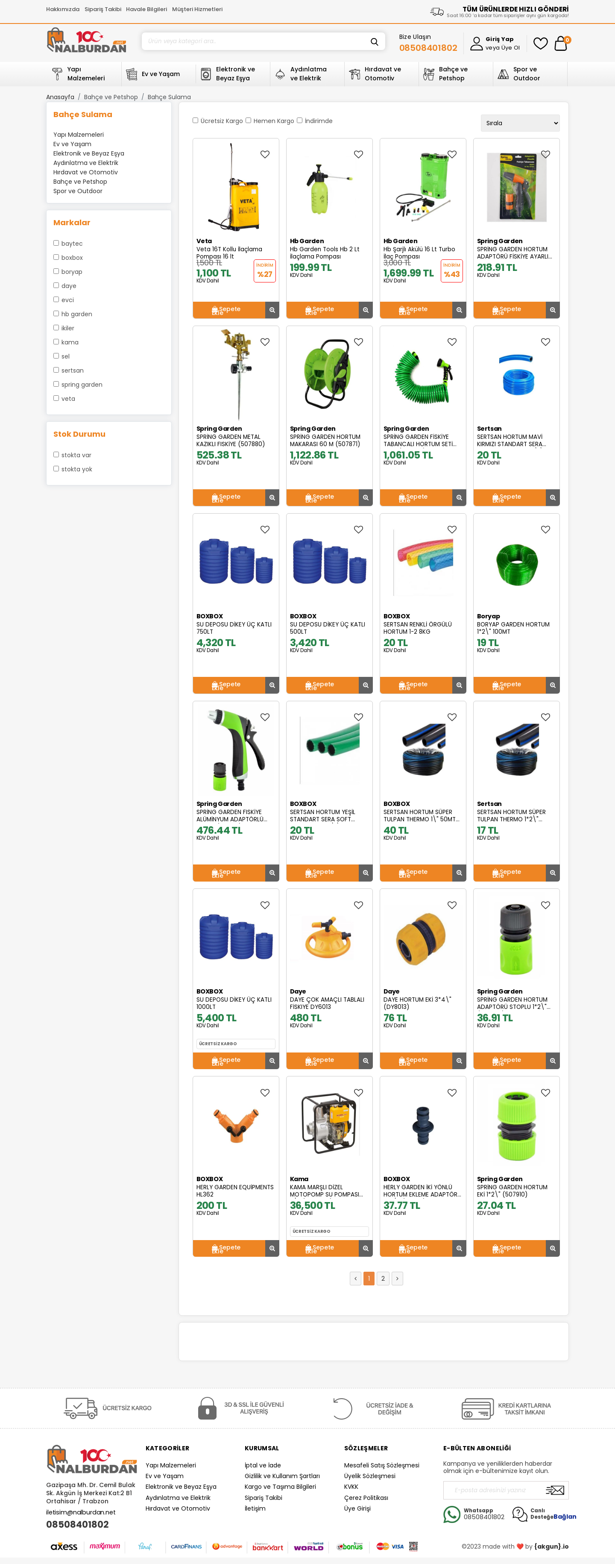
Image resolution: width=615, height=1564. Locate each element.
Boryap (72, 272)
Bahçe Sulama (169, 97)
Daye (69, 286)
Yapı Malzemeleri (171, 1465)
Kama (70, 342)
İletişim (255, 1508)
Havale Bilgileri (146, 9)
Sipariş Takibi (103, 9)
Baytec (72, 243)
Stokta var (76, 455)
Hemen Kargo (274, 121)
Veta (68, 398)
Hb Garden (77, 314)
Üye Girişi (357, 1508)
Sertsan (73, 370)
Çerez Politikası (366, 1497)
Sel (66, 356)
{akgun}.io (551, 1546)
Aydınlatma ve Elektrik (178, 1497)
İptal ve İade (263, 1465)
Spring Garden (82, 384)
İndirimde (319, 121)
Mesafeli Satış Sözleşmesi (381, 1465)
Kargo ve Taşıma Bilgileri (280, 1486)
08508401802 (77, 1525)
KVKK (351, 1486)
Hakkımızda (62, 9)
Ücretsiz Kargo (222, 121)
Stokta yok (77, 469)
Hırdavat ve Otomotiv (178, 1508)
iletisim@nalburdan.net (81, 1512)
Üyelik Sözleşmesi (369, 1476)
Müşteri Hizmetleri (197, 9)
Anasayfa (60, 97)
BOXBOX (72, 257)
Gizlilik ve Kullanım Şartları (282, 1476)
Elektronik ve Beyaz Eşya (181, 1486)
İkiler (68, 328)
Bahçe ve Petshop (111, 97)
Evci (68, 300)
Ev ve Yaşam (165, 1476)
